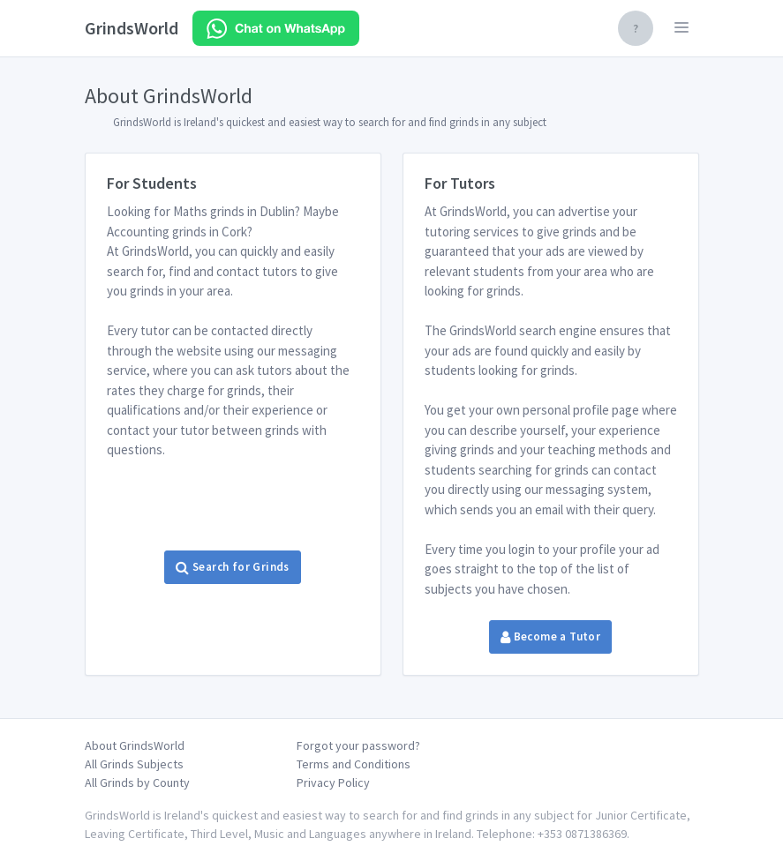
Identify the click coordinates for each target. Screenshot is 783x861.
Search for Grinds (232, 566)
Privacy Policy (333, 782)
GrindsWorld (131, 28)
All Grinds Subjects (134, 764)
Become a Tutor (550, 636)
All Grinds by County (137, 782)
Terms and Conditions (353, 764)
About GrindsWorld (134, 745)
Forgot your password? (358, 745)
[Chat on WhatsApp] (275, 28)
